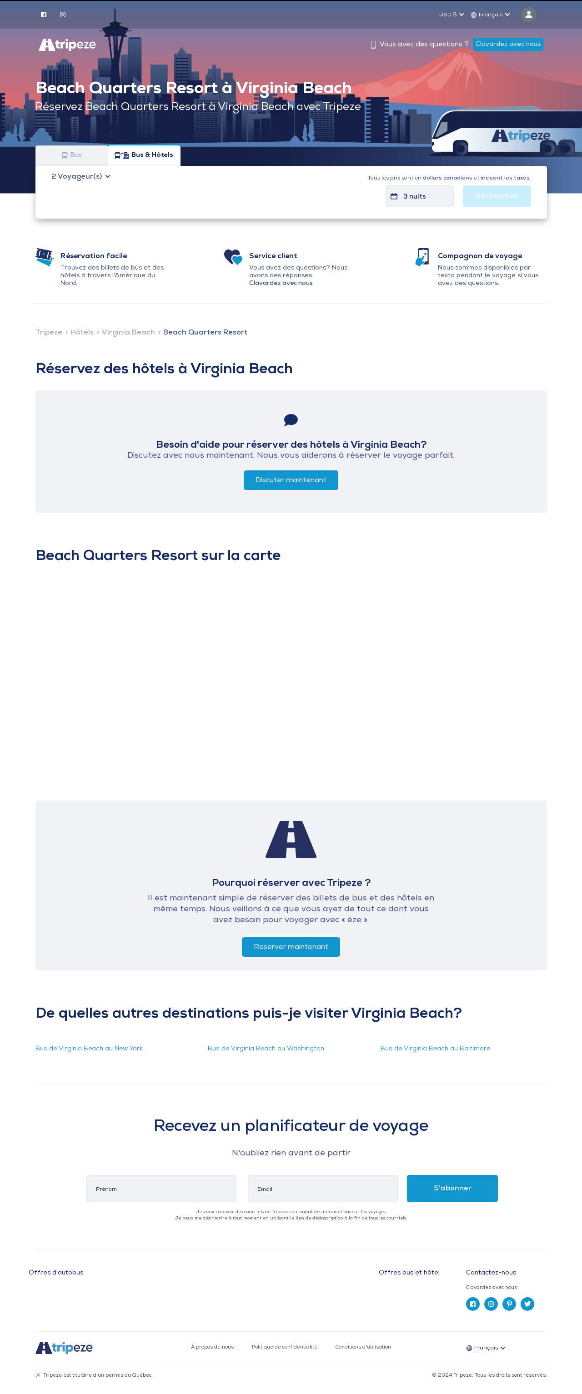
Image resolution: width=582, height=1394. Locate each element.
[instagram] (62, 14)
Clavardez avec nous (508, 44)
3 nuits (414, 197)
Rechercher (497, 196)
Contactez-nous (491, 1272)
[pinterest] (509, 1304)
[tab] (510, 1287)
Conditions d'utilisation (363, 1347)
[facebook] (43, 14)
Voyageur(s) (77, 176)
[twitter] (527, 1304)
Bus (72, 155)
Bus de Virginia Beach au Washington (266, 1048)
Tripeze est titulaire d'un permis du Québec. (94, 1375)
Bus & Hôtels (144, 155)
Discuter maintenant (291, 480)
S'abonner (453, 1188)
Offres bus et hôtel (409, 1273)
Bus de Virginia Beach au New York (89, 1048)
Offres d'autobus (56, 1273)
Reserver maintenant (291, 947)
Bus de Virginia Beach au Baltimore (435, 1048)
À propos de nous (212, 1347)
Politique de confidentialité (284, 1347)
